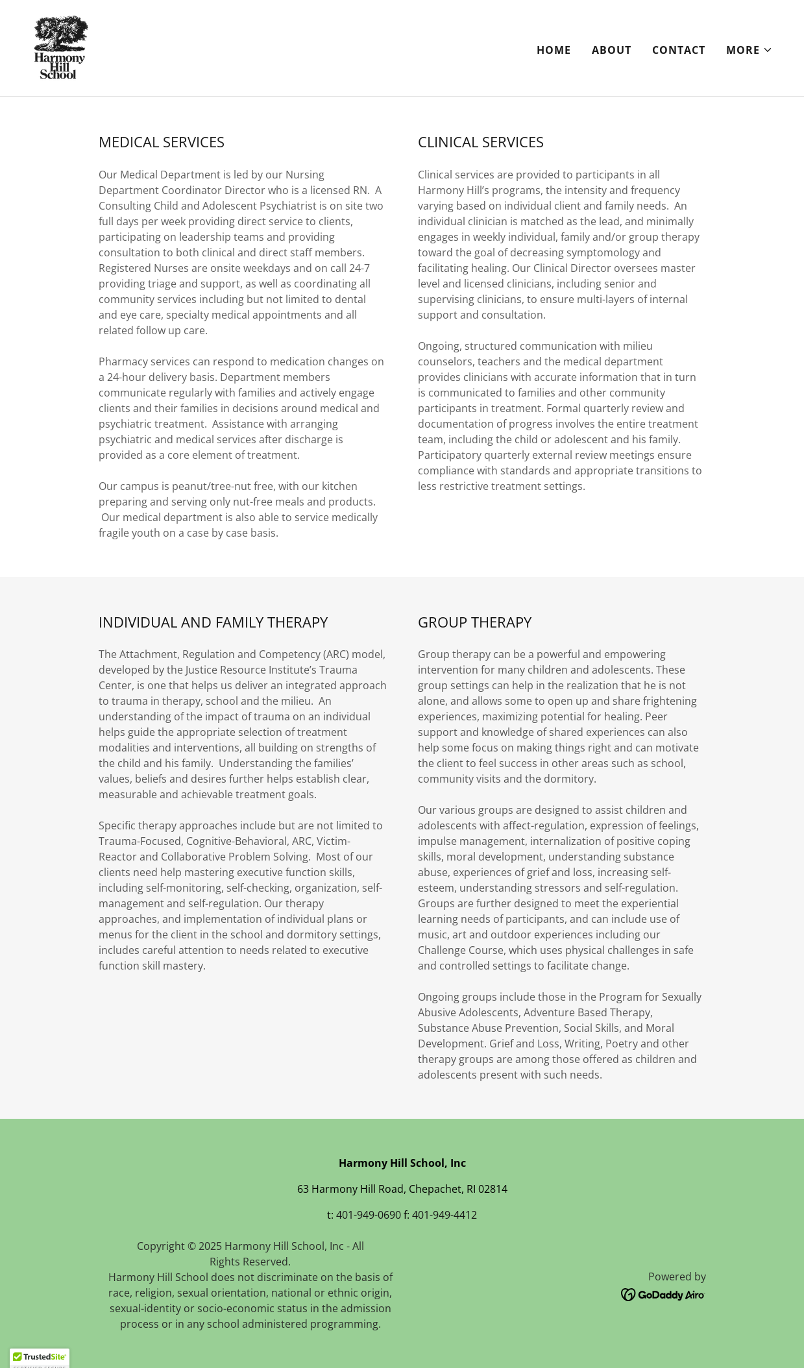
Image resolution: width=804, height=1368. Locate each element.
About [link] (611, 50)
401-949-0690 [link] (368, 1215)
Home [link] (554, 50)
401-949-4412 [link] (444, 1215)
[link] (60, 47)
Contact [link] (678, 50)
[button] (749, 50)
